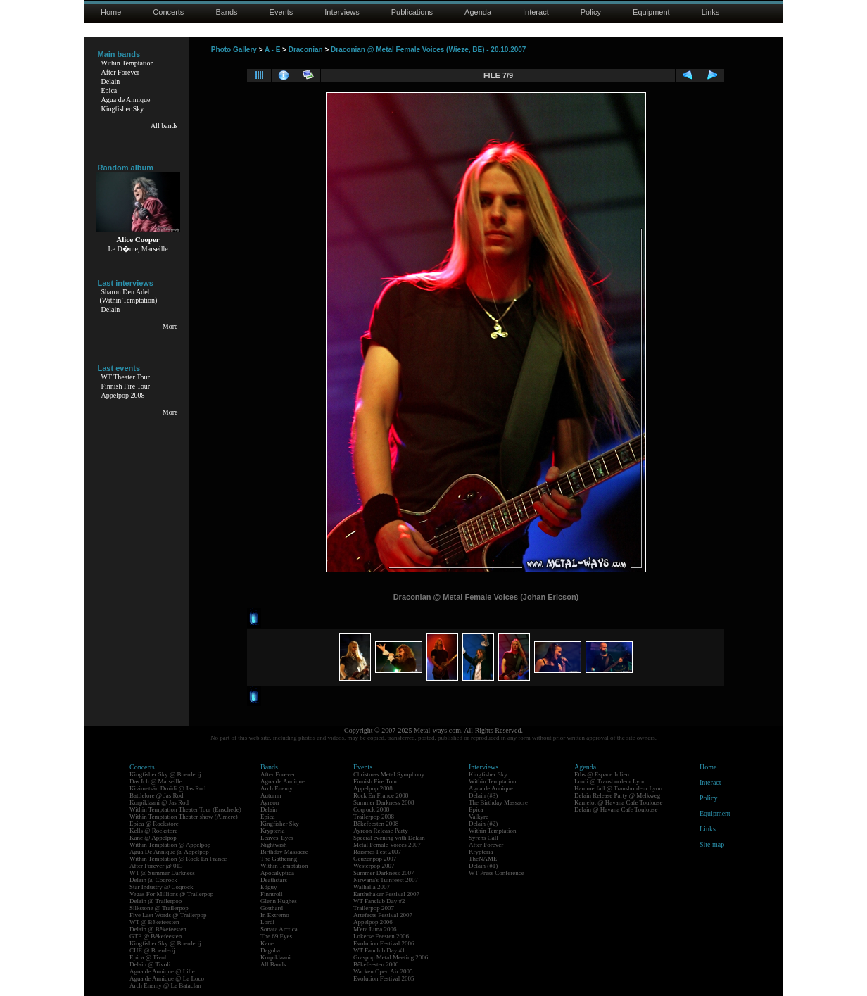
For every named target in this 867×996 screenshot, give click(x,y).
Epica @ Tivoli (148, 957)
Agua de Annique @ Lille (162, 971)
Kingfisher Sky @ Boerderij (165, 774)
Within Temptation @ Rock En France (178, 858)
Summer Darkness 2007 (383, 872)
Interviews (342, 12)
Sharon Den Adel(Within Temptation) (129, 296)
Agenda (477, 12)
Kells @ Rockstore (153, 830)
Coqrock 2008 (371, 809)
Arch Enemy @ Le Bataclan (165, 985)
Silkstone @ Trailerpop (159, 908)
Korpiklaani (275, 957)
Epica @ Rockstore (154, 823)
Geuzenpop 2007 (374, 858)
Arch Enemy (276, 788)
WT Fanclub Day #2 (379, 900)
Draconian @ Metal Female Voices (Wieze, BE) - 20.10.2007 (428, 49)
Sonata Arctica (279, 929)
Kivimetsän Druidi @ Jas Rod (167, 788)
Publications (412, 12)
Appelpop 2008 (123, 395)
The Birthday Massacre (498, 802)
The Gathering (278, 858)
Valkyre (478, 816)
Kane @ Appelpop (153, 837)
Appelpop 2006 (373, 922)
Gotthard (271, 908)
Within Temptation (127, 63)
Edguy (268, 886)
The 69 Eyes (276, 936)
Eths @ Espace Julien (601, 774)
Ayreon (269, 802)
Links (711, 12)
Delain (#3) (483, 795)
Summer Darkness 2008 (383, 802)
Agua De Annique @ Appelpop (169, 851)
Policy (591, 12)
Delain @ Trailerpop (155, 900)
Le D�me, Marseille (137, 249)
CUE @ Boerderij (152, 950)
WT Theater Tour (125, 377)
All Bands (273, 964)
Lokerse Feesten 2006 (381, 936)
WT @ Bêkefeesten (154, 922)
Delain (110, 81)
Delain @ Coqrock (153, 879)
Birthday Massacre (284, 851)
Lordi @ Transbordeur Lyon (610, 781)
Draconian (306, 49)
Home (111, 12)
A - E (272, 49)
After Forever (120, 72)
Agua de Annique (126, 99)
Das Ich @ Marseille (155, 781)
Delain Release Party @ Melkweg (617, 795)
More (170, 326)
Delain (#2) (483, 823)
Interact (536, 12)
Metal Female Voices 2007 (387, 844)
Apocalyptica (277, 872)
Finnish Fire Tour (126, 386)
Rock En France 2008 (380, 795)
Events (281, 12)
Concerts (168, 12)
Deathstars (273, 879)
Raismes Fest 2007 (377, 851)
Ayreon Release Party (380, 830)
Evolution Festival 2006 (383, 943)
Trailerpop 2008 (373, 816)
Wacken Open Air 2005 (383, 971)
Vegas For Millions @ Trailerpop (171, 893)
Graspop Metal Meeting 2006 (390, 957)
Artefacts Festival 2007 (382, 915)
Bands (226, 12)
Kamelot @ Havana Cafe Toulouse (618, 802)
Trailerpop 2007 (373, 908)
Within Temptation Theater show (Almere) (183, 816)
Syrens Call (483, 837)
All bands (164, 126)
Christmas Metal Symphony (388, 774)
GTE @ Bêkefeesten (155, 936)
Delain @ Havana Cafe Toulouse (615, 809)
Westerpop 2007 (374, 865)
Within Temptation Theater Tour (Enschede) (185, 809)
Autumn (270, 795)
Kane (267, 943)
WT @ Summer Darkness (162, 872)
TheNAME (483, 858)
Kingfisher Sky (122, 109)
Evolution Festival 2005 (383, 978)
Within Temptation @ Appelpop (169, 844)
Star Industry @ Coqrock (161, 886)
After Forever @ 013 (156, 865)
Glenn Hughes (278, 900)
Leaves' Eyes (276, 837)
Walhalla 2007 (371, 886)
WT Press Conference (496, 872)
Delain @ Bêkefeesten (157, 929)
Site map (712, 844)
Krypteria (272, 830)
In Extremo (274, 915)
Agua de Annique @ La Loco (166, 978)
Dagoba (270, 950)
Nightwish (273, 844)
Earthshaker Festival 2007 (386, 893)
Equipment (651, 12)
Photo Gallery (234, 49)
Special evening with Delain (389, 837)
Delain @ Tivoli (149, 964)
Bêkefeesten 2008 (375, 823)
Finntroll (271, 893)
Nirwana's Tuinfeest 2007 (385, 879)
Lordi (267, 922)
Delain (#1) (483, 865)
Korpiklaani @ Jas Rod (159, 802)
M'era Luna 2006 (375, 929)
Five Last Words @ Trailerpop (167, 915)
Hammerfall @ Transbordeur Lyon (618, 788)
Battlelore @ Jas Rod (156, 795)
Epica (109, 90)
